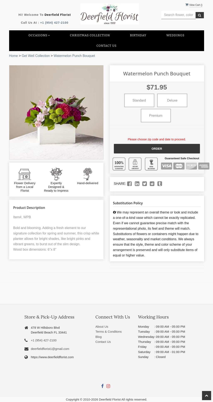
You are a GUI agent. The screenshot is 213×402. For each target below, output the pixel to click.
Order (157, 148)
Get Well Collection (36, 56)
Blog (98, 336)
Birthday (138, 35)
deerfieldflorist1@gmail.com (50, 349)
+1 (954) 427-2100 (54, 22)
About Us (101, 326)
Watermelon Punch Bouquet (74, 56)
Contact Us (106, 46)
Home (13, 56)
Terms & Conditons (108, 331)
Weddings (175, 35)
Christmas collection (90, 35)
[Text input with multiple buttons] (178, 15)
